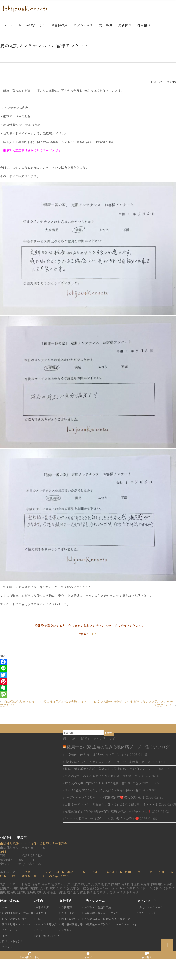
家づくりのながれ (12, 941)
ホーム (8, 25)
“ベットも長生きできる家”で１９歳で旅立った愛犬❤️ (102, 818)
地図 (3, 851)
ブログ (39, 930)
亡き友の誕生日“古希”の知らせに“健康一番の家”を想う (103, 783)
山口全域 (24, 872)
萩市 (49, 872)
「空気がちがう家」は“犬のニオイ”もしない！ (97, 754)
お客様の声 (59, 25)
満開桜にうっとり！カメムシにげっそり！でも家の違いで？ (106, 762)
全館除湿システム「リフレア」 (102, 913)
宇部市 (96, 872)
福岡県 (53, 876)
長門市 (59, 872)
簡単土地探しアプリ (47, 936)
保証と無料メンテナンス (16, 924)
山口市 (38, 872)
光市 (152, 872)
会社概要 (66, 907)
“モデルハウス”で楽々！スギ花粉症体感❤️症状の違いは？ (105, 797)
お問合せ (66, 930)
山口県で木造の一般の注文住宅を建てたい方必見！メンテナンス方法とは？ (133, 703)
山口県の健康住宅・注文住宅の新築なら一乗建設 (33, 843)
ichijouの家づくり (32, 25)
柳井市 (163, 872)
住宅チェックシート (151, 907)
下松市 (13, 876)
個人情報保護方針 (71, 924)
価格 (4, 936)
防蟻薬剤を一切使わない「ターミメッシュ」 (110, 924)
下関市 (83, 872)
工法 (38, 919)
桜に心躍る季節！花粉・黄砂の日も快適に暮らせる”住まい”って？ (110, 769)
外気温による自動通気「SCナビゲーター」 (110, 919)
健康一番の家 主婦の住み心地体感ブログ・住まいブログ (118, 746)
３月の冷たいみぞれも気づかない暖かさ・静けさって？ (103, 776)
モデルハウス (83, 25)
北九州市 (67, 876)
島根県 (25, 876)
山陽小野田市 (113, 872)
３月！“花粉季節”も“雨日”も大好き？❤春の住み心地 (101, 790)
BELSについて (70, 919)
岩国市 (141, 872)
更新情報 (124, 25)
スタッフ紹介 (69, 913)
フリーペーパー (148, 913)
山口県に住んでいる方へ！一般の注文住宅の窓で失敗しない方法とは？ (43, 703)
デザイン (7, 947)
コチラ (92, 634)
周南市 (129, 872)
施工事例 (105, 25)
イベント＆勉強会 (46, 924)
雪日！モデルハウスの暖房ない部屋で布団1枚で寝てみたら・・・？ (111, 804)
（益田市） (38, 876)
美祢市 (71, 872)
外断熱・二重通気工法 (97, 907)
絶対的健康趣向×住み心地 (18, 913)
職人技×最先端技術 (14, 919)
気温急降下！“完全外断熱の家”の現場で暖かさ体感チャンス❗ (108, 811)
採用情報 (143, 25)
